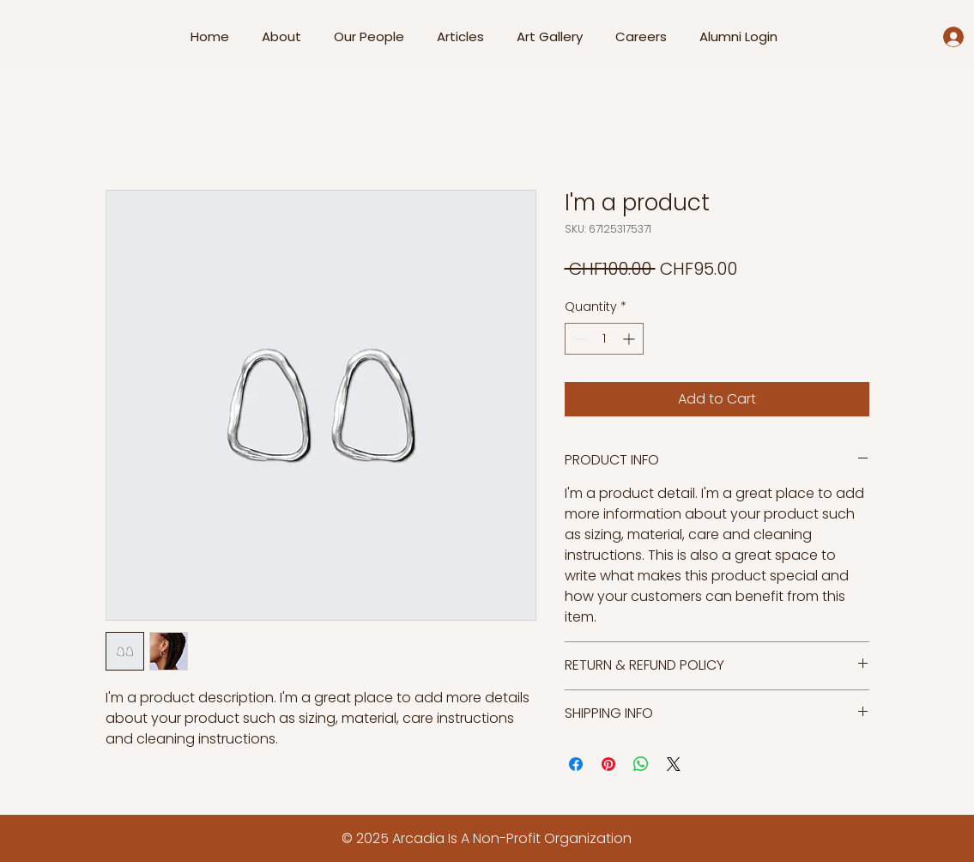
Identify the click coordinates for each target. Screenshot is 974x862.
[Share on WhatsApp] (641, 764)
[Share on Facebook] (576, 764)
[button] (372, 36)
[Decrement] (578, 339)
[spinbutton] (604, 339)
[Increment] (630, 339)
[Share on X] (673, 764)
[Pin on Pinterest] (608, 764)
